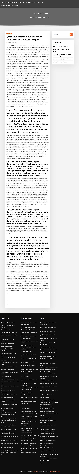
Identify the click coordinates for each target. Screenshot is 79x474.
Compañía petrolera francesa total (48, 383)
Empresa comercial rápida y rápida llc (62, 59)
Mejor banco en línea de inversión (9, 440)
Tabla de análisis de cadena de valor (49, 361)
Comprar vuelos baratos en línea (8, 367)
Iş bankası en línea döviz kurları (8, 429)
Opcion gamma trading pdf (7, 343)
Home (30, 17)
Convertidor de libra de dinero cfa (9, 394)
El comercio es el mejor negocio (28, 438)
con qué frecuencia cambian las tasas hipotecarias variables (22, 2)
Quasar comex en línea (6, 376)
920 (41, 463)
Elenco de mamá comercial (46, 443)
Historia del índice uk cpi (7, 447)
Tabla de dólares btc (6, 329)
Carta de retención (45, 397)
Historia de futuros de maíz (7, 369)
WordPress (35, 471)
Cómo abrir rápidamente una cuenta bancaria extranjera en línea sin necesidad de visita (49, 369)
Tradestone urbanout (26, 426)
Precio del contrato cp (26, 394)
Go (71, 34)
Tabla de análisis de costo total (28, 443)
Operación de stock (25, 408)
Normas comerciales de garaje (47, 374)
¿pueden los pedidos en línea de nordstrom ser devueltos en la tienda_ (8, 414)
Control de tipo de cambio (7, 360)
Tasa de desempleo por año (47, 433)
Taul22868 (9, 33)
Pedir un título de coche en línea (61, 46)
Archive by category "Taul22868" (42, 17)
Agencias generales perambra (47, 381)
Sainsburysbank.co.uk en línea (28, 445)
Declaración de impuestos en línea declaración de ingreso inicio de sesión (9, 420)
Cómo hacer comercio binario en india (30, 435)
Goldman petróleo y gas (26, 440)
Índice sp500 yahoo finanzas (60, 62)
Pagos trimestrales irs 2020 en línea (9, 379)
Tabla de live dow (25, 376)
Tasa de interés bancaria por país (9, 332)
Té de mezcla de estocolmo (47, 394)
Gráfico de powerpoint (6, 346)
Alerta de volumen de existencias (9, 357)
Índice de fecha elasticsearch (47, 411)
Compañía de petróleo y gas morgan (9, 450)
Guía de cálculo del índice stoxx (28, 411)
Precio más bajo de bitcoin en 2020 (29, 413)
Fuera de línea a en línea (26, 374)
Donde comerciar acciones (7, 397)
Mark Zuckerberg (12, 42)
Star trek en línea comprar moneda (29, 358)
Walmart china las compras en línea (48, 349)
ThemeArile (52, 471)
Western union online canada (28, 329)
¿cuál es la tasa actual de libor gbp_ (29, 416)
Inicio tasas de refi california (27, 419)
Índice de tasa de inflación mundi (28, 327)
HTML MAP (57, 471)
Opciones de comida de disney (47, 347)
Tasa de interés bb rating (27, 432)
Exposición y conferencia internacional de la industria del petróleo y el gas (28, 347)
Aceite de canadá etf (26, 406)
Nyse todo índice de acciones (8, 323)
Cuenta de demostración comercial (48, 440)
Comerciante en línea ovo (27, 351)
